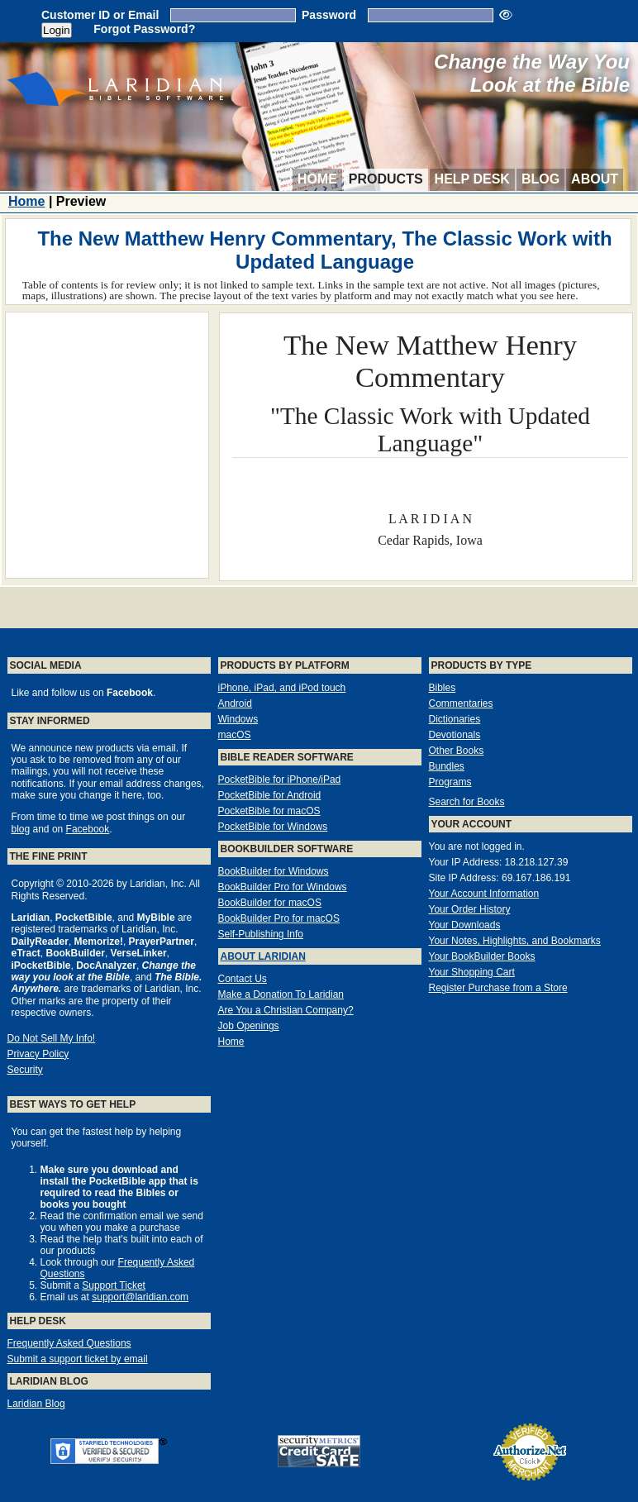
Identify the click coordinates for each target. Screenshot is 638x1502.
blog (21, 829)
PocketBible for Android (269, 795)
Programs (450, 782)
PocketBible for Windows (273, 826)
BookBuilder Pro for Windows (282, 887)
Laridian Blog (36, 1403)
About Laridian (263, 956)
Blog (540, 179)
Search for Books (467, 802)
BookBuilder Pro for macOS (279, 918)
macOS (234, 735)
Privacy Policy (38, 1054)
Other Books (456, 750)
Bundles (446, 766)
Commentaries (461, 703)
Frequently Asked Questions (69, 1343)
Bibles (442, 688)
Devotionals (455, 735)
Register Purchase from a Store (498, 988)
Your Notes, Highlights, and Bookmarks (515, 940)
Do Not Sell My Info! (51, 1038)
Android (235, 703)
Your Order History (470, 909)
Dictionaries (455, 719)
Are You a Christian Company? (286, 1010)
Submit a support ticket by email (77, 1359)
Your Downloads (465, 925)
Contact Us (242, 979)
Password (329, 14)
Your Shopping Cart (472, 972)
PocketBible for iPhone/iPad (279, 779)
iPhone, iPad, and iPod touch (282, 688)
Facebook (88, 829)
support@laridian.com (140, 1297)
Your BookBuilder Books (482, 956)
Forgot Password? (144, 29)
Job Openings (248, 1026)
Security (25, 1069)
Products (386, 179)
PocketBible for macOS (269, 811)
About (594, 179)
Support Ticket (113, 1285)
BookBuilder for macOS (269, 902)
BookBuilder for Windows (273, 871)
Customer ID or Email (100, 14)
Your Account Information (484, 893)
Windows (238, 719)
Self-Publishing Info (260, 934)
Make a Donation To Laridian (281, 994)
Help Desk (472, 179)
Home (317, 179)
